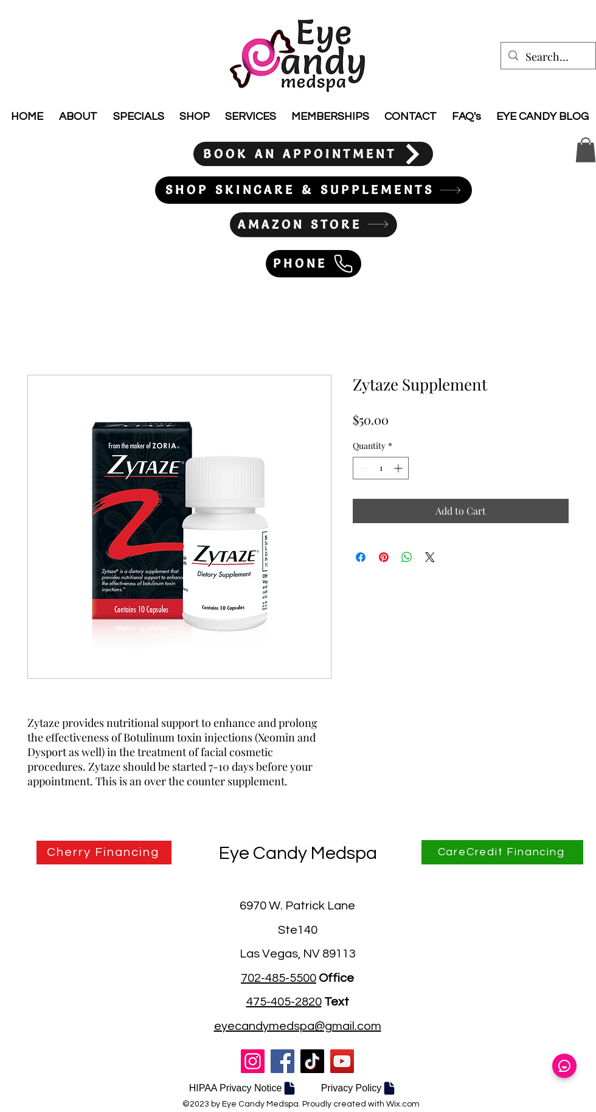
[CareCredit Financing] (502, 852)
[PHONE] (313, 263)
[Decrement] (362, 468)
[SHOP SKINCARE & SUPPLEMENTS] (313, 190)
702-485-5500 (278, 978)
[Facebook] (282, 1061)
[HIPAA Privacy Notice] (243, 1088)
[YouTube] (342, 1061)
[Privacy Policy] (359, 1088)
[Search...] (547, 57)
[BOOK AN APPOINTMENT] (313, 154)
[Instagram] (253, 1061)
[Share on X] (430, 557)
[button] (585, 149)
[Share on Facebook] (360, 557)
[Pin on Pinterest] (383, 557)
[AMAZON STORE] (313, 224)
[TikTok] (312, 1061)
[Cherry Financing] (104, 852)
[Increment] (399, 468)
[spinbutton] (381, 468)
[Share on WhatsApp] (407, 557)
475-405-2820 (284, 1002)
